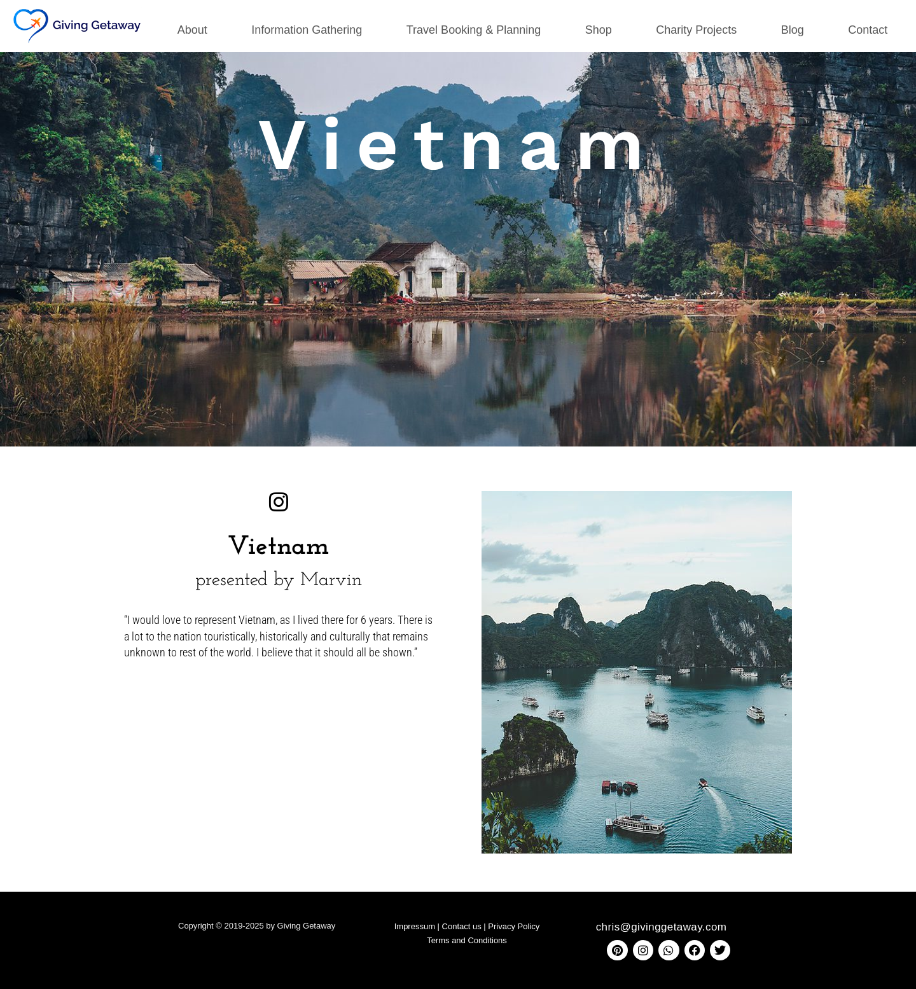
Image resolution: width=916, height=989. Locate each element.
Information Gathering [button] (306, 30)
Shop (598, 30)
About (192, 30)
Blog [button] (792, 30)
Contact (867, 30)
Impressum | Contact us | (441, 926)
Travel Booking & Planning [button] (473, 30)
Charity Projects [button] (696, 30)
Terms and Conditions (467, 940)
